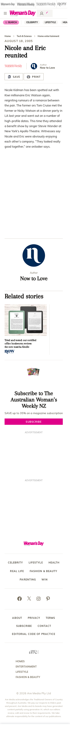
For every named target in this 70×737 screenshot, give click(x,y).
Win (44, 579)
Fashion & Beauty (43, 571)
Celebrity (32, 22)
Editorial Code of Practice (33, 634)
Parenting (28, 579)
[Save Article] (14, 76)
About (17, 618)
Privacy (34, 618)
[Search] (11, 22)
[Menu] (5, 13)
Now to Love (47, 67)
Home (8, 36)
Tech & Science (24, 36)
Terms (50, 618)
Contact (44, 626)
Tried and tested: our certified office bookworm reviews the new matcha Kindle (20, 343)
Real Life (17, 571)
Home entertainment (48, 36)
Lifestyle (50, 22)
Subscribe (24, 626)
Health (54, 562)
